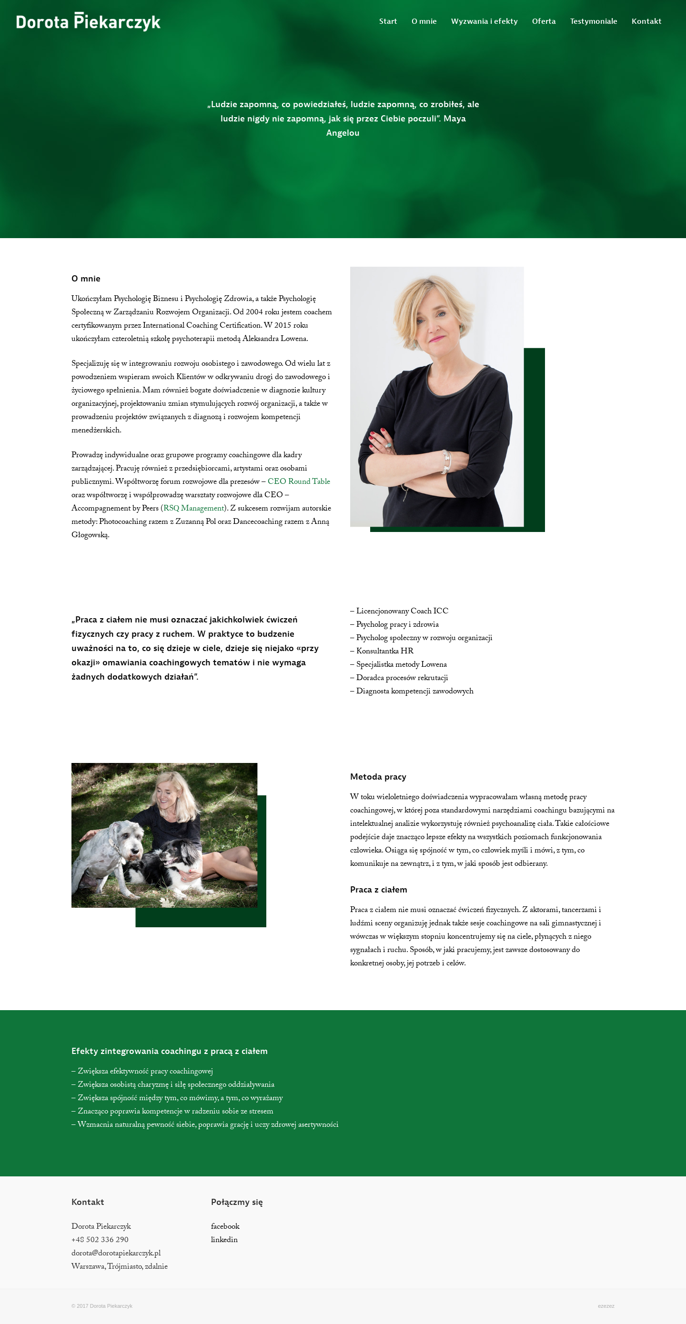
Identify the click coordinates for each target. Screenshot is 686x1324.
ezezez (606, 1306)
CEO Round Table (299, 483)
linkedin (224, 1241)
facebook (225, 1227)
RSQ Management (193, 509)
